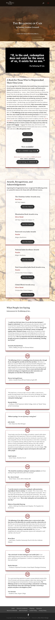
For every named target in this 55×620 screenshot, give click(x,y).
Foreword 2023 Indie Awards (25, 232)
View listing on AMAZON (27, 162)
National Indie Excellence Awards (27, 250)
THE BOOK (27, 140)
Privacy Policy (42, 610)
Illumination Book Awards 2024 (26, 214)
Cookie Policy (33, 610)
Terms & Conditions (22, 608)
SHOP (13, 608)
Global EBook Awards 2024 (25, 285)
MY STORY (27, 134)
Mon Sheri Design (43, 618)
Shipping (31, 608)
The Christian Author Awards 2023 (27, 197)
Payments (39, 608)
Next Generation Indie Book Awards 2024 (30, 267)
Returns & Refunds (12, 610)
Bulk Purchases (23, 610)
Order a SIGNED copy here (26, 151)
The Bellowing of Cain (23, 618)
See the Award (27, 207)
